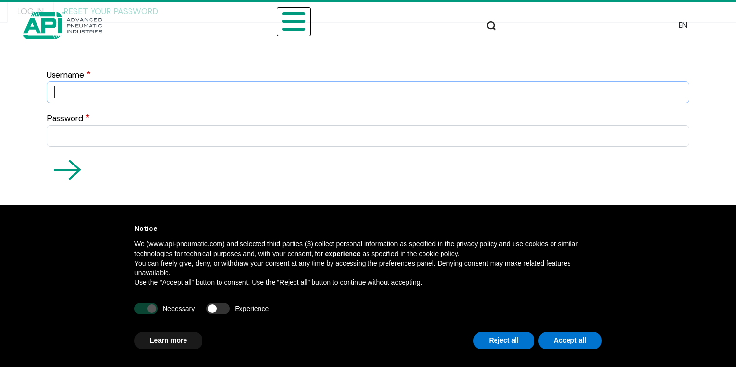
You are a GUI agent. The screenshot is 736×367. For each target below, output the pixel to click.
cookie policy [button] (438, 253)
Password (65, 118)
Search (657, 24)
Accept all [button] (570, 340)
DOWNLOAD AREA (468, 20)
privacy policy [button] (476, 244)
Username (65, 75)
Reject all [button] (503, 340)
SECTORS (197, 20)
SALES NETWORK (387, 20)
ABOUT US (142, 20)
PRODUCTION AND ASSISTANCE (574, 20)
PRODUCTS (254, 20)
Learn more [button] (168, 340)
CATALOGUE (315, 20)
